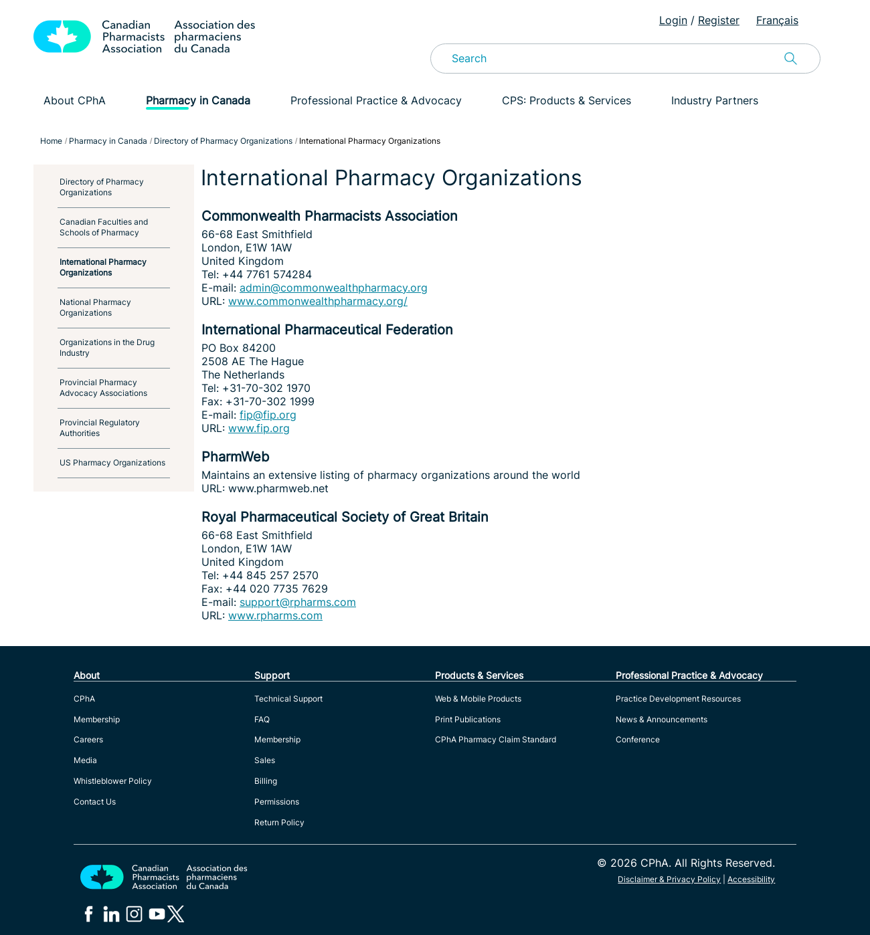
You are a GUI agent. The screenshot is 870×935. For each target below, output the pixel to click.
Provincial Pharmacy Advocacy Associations (103, 387)
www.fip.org (259, 428)
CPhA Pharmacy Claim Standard (495, 739)
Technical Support (288, 699)
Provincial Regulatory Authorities (100, 427)
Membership (97, 719)
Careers (88, 739)
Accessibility (751, 879)
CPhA (84, 699)
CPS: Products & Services (566, 100)
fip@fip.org (268, 414)
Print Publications (468, 719)
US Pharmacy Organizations (112, 462)
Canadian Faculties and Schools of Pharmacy (104, 227)
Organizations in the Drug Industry (107, 347)
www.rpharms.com (275, 615)
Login (673, 20)
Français (777, 20)
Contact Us (95, 802)
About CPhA (75, 100)
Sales (264, 760)
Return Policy (279, 822)
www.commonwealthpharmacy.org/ (318, 301)
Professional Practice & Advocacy (376, 100)
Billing (265, 781)
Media (85, 760)
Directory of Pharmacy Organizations (102, 187)
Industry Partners (714, 100)
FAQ (262, 719)
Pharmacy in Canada (198, 100)
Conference (638, 739)
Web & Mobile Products (478, 699)
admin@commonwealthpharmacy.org (334, 287)
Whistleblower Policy (113, 781)
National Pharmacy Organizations (95, 307)
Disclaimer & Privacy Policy (669, 879)
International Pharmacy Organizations (103, 267)
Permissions (276, 802)
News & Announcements (661, 719)
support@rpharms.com (298, 602)
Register (719, 20)
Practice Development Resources (678, 699)
